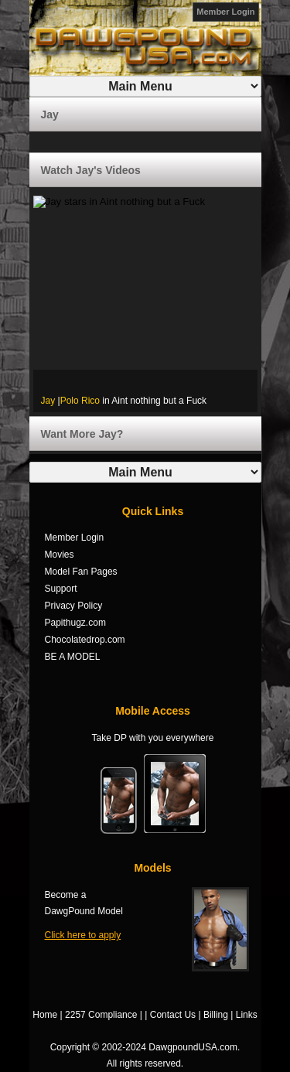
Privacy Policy (74, 605)
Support (61, 588)
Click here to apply (83, 935)
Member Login (225, 11)
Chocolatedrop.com (85, 639)
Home (44, 1014)
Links (247, 1014)
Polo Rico (80, 400)
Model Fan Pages (81, 571)
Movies (59, 554)
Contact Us (173, 1014)
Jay (48, 400)
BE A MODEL (73, 656)
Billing (215, 1014)
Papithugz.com (75, 622)
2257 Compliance (101, 1014)
